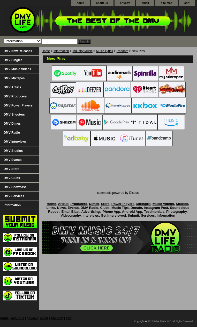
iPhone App (111, 212)
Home (46, 51)
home (80, 2)
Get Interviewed (113, 215)
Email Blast (71, 212)
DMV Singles (13, 60)
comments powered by (118, 193)
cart (187, 2)
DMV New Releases (18, 51)
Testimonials (154, 212)
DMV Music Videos (17, 69)
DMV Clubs (12, 178)
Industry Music (82, 51)
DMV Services (14, 196)
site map (166, 2)
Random (122, 51)
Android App (132, 212)
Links (50, 208)
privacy (125, 2)
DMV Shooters (14, 114)
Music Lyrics (104, 51)
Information (61, 51)
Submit (133, 215)
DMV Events (12, 160)
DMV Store (11, 169)
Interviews (90, 215)
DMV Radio (12, 132)
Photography (176, 212)
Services (148, 215)
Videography (70, 215)
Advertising (90, 212)
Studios (182, 204)
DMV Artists (12, 87)
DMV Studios (13, 151)
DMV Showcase (15, 187)
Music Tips (120, 208)
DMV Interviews (15, 142)
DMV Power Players (18, 105)
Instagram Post (156, 208)
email (145, 2)
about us (102, 2)
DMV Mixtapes (14, 78)
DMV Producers (15, 96)
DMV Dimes (12, 123)
